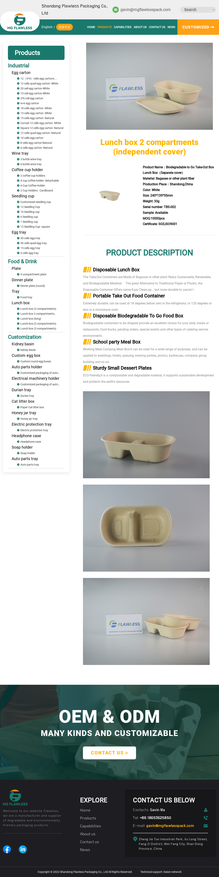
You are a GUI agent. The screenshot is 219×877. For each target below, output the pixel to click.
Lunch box (21, 302)
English (47, 27)
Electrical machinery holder (35, 378)
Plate (16, 268)
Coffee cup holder (27, 169)
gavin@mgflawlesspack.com (140, 10)
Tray (15, 291)
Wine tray (20, 153)
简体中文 (64, 27)
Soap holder (22, 447)
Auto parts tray (25, 458)
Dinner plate (22, 279)
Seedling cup (23, 196)
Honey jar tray (24, 412)
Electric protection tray (31, 424)
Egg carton (21, 72)
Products (104, 27)
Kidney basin (23, 344)
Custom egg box (26, 355)
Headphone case (26, 435)
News (171, 27)
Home (85, 810)
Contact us (157, 27)
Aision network (172, 871)
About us (140, 27)
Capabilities (122, 27)
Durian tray (21, 389)
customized (198, 27)
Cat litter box (23, 401)
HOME (91, 27)
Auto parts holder (27, 367)
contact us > (109, 753)
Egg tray (19, 232)
